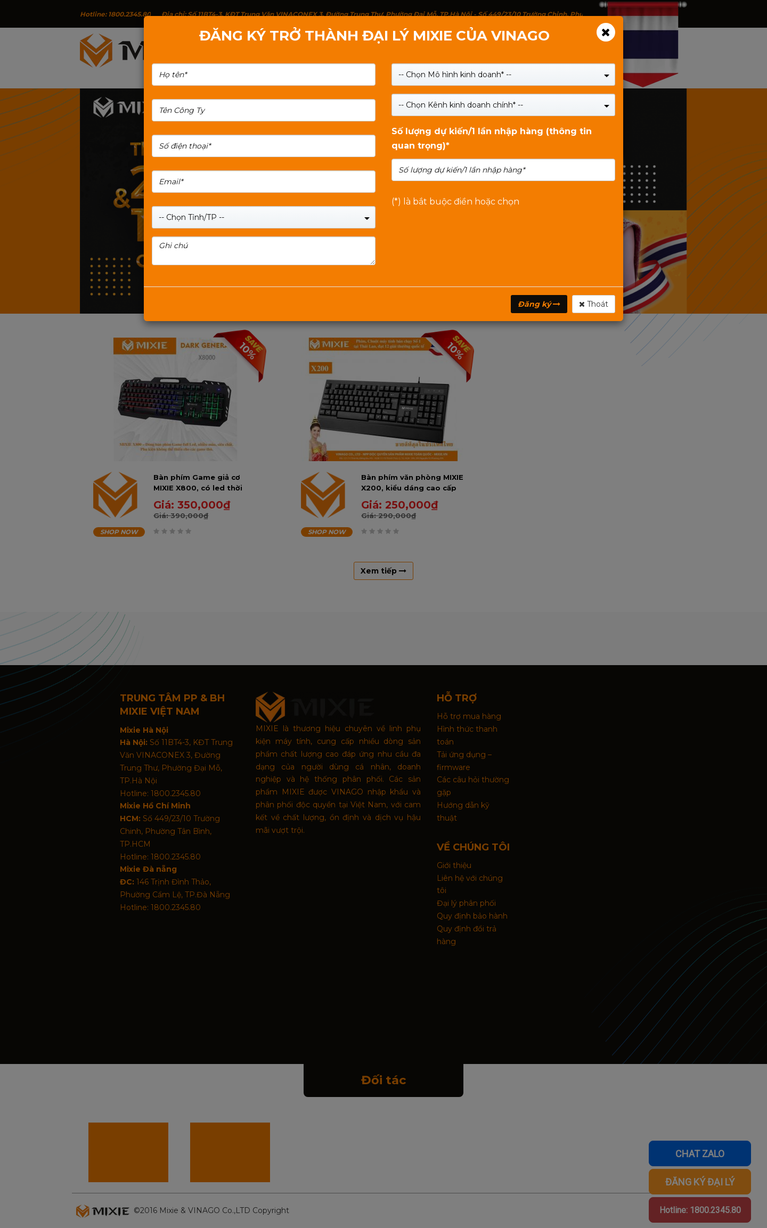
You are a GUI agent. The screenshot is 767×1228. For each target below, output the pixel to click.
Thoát (593, 304)
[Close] (606, 32)
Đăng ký (539, 304)
